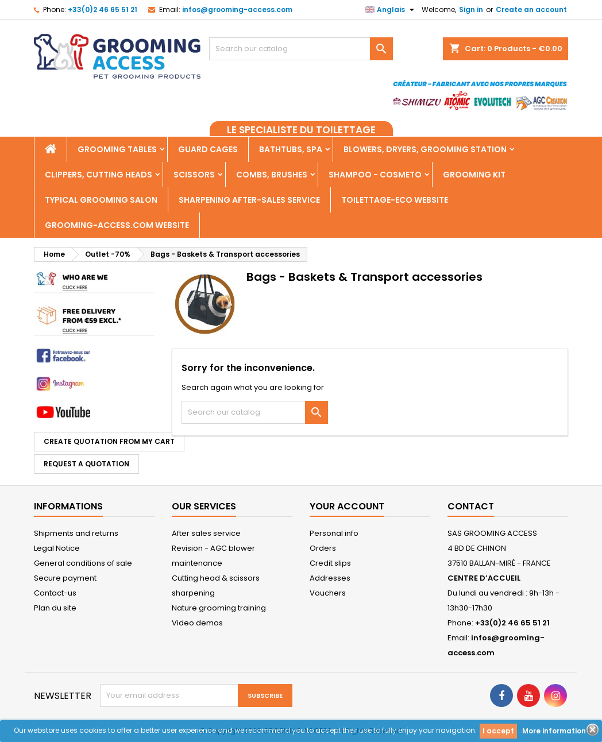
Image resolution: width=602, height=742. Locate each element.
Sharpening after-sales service (249, 200)
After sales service (206, 533)
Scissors (194, 174)
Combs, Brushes (271, 174)
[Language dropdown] (391, 10)
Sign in (471, 9)
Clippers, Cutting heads (98, 174)
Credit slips (330, 563)
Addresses (330, 578)
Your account (347, 506)
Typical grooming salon (101, 200)
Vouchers (328, 593)
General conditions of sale (83, 563)
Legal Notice (57, 548)
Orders (323, 548)
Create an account (531, 9)
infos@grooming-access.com (237, 9)
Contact (470, 506)
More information (554, 731)
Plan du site (55, 607)
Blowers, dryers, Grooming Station (425, 149)
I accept (498, 731)
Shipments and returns (76, 533)
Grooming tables (117, 149)
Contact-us (55, 593)
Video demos (197, 622)
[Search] (301, 48)
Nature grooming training (219, 607)
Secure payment (65, 578)
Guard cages (208, 149)
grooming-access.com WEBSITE (117, 225)
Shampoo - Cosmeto (375, 174)
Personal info (334, 533)
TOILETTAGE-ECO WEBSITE (394, 200)
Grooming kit (474, 174)
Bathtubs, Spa (290, 149)
